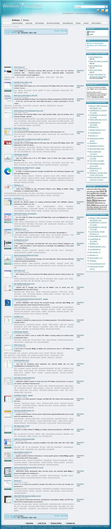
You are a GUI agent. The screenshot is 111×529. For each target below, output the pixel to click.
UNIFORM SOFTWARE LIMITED (25, 119)
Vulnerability (43, 475)
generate (24, 407)
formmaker (46, 210)
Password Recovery (61, 418)
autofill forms (18, 372)
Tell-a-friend (88, 3)
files (5, 355)
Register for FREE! (98, 97)
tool (36, 370)
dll (40, 237)
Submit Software (96, 23)
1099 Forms (63, 291)
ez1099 (44, 324)
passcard (41, 250)
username (38, 313)
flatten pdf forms (55, 147)
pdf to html (46, 151)
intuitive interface (46, 462)
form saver (102, 189)
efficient (20, 90)
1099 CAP (63, 324)
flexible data (26, 340)
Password (39, 491)
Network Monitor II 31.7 (98, 130)
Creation (14, 357)
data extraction (19, 342)
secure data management (37, 464)
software (20, 92)
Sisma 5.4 (17, 481)
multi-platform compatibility (50, 488)
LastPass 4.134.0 (20, 395)
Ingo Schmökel (56, 235)
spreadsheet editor (55, 504)
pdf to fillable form (20, 147)
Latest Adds (28, 23)
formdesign (69, 206)
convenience (69, 250)
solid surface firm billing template (59, 121)
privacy (71, 475)
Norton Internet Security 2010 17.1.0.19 (28, 467)
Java (28, 164)
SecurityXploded (32, 423)
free (68, 506)
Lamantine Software (48, 263)
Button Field (24, 390)
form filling (32, 193)
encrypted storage (57, 307)
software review (9, 77)
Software (16, 20)
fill (45, 90)
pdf (62, 237)
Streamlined (40, 149)
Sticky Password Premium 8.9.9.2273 (28, 299)
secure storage (33, 265)
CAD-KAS (24, 353)
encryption (49, 221)
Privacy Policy (56, 523)
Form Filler (65, 149)
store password (55, 491)
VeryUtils (39, 147)
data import (66, 294)
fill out (26, 92)
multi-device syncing (28, 403)
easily (46, 386)
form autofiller (91, 193)
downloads (24, 32)
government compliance (50, 291)
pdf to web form (37, 151)
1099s (52, 326)
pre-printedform (19, 210)
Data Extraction (19, 418)
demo (24, 386)
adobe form (51, 357)
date (35, 32)
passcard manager (40, 252)
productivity (33, 250)
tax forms (31, 434)
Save (78, 72)
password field (18, 392)
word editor (62, 506)
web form (43, 105)
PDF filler (38, 281)
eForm (60, 206)
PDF (71, 90)
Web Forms (8, 105)
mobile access (68, 370)
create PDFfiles (21, 355)
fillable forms (30, 291)
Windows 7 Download (12, 26)
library (31, 162)
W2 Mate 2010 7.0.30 (21, 426)
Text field (30, 386)
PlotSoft (70, 224)
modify (43, 235)
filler (15, 92)
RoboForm (38, 176)
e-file (24, 294)
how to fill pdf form (20, 134)
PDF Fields (17, 340)
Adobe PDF (25, 226)
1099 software (53, 324)
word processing (42, 508)
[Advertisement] (21, 50)
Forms (41, 353)
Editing (6, 353)
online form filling (92, 189)
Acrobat (46, 353)
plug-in (34, 372)
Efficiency (60, 353)
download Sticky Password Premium (27, 309)
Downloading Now (68, 23)
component (34, 164)
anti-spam (35, 105)
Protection (14, 107)
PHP (33, 149)
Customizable (17, 105)
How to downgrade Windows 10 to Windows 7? (97, 45)
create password (34, 263)
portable (27, 372)
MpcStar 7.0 (94, 135)
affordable (66, 434)
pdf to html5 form (67, 147)
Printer (16, 221)
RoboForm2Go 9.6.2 (21, 360)
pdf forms (46, 147)
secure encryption (67, 491)
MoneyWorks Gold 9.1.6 (23, 452)
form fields (13, 353)
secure (53, 176)
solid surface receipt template (37, 121)
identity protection (34, 178)
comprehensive (68, 447)
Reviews (78, 23)
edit (29, 355)
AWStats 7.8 (94, 127)
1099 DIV (70, 326)
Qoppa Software (51, 340)
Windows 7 (7, 79)
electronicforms (64, 210)
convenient (36, 134)
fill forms (25, 250)
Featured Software (17, 23)
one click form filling (93, 191)
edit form (35, 436)
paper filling (42, 449)
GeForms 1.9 (19, 198)
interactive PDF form (21, 162)
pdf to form (21, 149)
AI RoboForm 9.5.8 (21, 240)
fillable (71, 278)
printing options (48, 294)
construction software (25, 125)
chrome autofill (51, 423)
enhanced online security (50, 403)
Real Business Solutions (54, 434)
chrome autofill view (47, 418)
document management (56, 386)
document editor (52, 506)
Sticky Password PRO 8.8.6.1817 (26, 255)
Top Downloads (39, 23)
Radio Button (69, 386)
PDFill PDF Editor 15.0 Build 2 (25, 214)
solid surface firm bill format (29, 123)
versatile (27, 210)
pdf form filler (64, 90)
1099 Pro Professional (54, 447)
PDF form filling (36, 340)
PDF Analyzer (46, 237)
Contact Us (70, 523)
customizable (33, 208)
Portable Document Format (40, 355)
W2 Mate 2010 (47, 436)
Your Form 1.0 (19, 67)
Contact (96, 3)
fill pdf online (31, 147)
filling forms (99, 203)
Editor (63, 221)
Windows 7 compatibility (40, 326)
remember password (48, 309)
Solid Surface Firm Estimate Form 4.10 (28, 111)
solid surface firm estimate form (47, 119)
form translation (99, 198)
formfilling (31, 206)
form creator (19, 206)
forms (48, 90)
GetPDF (40, 90)
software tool (28, 342)
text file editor (43, 504)
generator (24, 178)
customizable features (21, 464)
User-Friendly (27, 105)
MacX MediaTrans (96, 57)
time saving (49, 278)
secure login (22, 180)
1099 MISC (25, 329)
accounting (69, 462)
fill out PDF (28, 90)
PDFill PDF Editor (20, 224)
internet (60, 370)
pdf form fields (33, 353)
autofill (43, 178)
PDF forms (25, 357)
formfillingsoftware (49, 206)
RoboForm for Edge (27, 182)
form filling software (95, 195)
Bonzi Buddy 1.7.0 (96, 258)
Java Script (27, 392)
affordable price (19, 291)
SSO (15, 368)
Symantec (64, 475)
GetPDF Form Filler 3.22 (23, 82)
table (55, 278)
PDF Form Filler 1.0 (21, 128)
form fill (103, 191)
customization (30, 77)
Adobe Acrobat (35, 226)
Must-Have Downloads (53, 23)
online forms (50, 77)
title (19, 32)
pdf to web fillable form (24, 151)
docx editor (24, 506)
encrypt (53, 265)
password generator (42, 180)
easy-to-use (52, 208)
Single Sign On (52, 370)
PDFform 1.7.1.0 (20, 229)
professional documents (65, 340)
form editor (17, 504)
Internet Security (19, 475)
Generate (46, 491)
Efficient (53, 151)
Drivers (26, 20)
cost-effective (22, 121)
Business (58, 294)
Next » (22, 31)
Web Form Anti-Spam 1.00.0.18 (25, 95)
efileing (38, 291)
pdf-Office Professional (61, 388)
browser (40, 372)
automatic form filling (45, 405)
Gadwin (39, 210)
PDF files (53, 353)
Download (80, 70)
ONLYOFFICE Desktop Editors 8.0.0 (27, 496)
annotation (17, 226)
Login (91, 34)
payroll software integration (27, 296)
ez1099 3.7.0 (18, 316)
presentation (23, 508)
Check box (49, 388)
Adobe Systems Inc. (31, 221)
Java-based (38, 162)
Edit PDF (42, 221)
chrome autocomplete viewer (47, 420)
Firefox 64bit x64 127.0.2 (98, 119)
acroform (17, 281)
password (46, 176)
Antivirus (17, 477)
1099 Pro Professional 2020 (24, 439)
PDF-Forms (11, 355)
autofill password (51, 178)
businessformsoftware (21, 208)
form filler (17, 176)
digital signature (38, 388)
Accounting (17, 294)
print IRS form (22, 434)
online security (36, 311)
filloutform (70, 208)
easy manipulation (43, 342)
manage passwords (59, 405)
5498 (29, 326)
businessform (61, 208)
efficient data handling (53, 329)
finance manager (59, 462)
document (59, 357)
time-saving (54, 210)
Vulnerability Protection (34, 477)
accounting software (20, 462)
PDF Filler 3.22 (19, 270)
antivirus (23, 477)
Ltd (46, 208)
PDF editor (56, 195)
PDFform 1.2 (18, 185)
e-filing (71, 291)
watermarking (52, 224)
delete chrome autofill (65, 420)
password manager (20, 252)
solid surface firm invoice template (56, 123)
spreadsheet (32, 508)
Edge (58, 176)
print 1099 (17, 329)
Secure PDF (65, 162)
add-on (20, 370)
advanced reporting (52, 464)
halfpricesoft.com (19, 324)
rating (31, 32)
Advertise (29, 523)
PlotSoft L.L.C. (62, 224)
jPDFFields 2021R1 (21, 154)
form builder (40, 77)
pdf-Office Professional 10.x (24, 378)
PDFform (49, 195)
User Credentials (30, 420)
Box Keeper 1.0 (95, 252)
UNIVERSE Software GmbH (48, 390)
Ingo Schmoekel (22, 193)
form (15, 90)
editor (43, 434)
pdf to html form (56, 149)
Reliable (21, 107)
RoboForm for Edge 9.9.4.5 (24, 168)
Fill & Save (22, 164)
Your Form (59, 77)
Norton (28, 475)
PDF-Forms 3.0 (19, 345)
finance (71, 460)
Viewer (21, 221)
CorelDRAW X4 (95, 133)
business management (34, 460)
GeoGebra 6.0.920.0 (97, 146)
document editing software (37, 506)
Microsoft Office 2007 (97, 149)
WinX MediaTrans (96, 66)
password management (46, 368)
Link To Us (104, 3)
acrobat (16, 278)
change (57, 237)
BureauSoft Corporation (27, 278)
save (37, 278)
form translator (101, 193)
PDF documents (35, 357)
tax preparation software (37, 329)
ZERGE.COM (51, 105)
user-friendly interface (21, 235)
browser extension (28, 176)
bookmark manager (20, 375)
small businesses (34, 462)
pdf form (28, 149)
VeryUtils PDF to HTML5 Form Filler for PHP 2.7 (32, 139)
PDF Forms (46, 162)
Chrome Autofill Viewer (32, 418)
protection (7, 107)
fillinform (41, 208)
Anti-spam (60, 105)
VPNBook (93, 261)
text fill (35, 90)
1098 (56, 326)
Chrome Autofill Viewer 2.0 (24, 410)
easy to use (45, 281)
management (47, 460)
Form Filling (42, 423)
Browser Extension (20, 423)
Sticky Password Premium (22, 307)
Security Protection (54, 477)
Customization (54, 355)
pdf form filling (103, 207)
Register (92, 31)
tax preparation (34, 447)
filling (100, 200)
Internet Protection (54, 475)
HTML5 (47, 149)
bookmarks (41, 370)
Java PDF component (52, 164)
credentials (31, 180)
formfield (35, 237)
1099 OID (62, 326)
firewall (44, 477)
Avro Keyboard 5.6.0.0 (97, 264)
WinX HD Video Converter (99, 61)
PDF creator (39, 224)
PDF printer (69, 221)
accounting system (20, 460)
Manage (31, 491)
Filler (45, 224)
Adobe (62, 390)
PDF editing (30, 224)
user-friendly (20, 77)
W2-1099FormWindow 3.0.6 (24, 284)
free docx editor (27, 504)
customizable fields (10, 193)
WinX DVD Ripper (96, 70)
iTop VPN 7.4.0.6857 (97, 161)
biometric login (62, 265)
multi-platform (68, 307)
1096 (25, 326)
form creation (33, 390)
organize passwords (66, 488)
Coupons (86, 23)
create (16, 386)
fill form (42, 447)
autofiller (30, 252)
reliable (44, 311)
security (28, 368)
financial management (60, 460)
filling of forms (100, 205)
